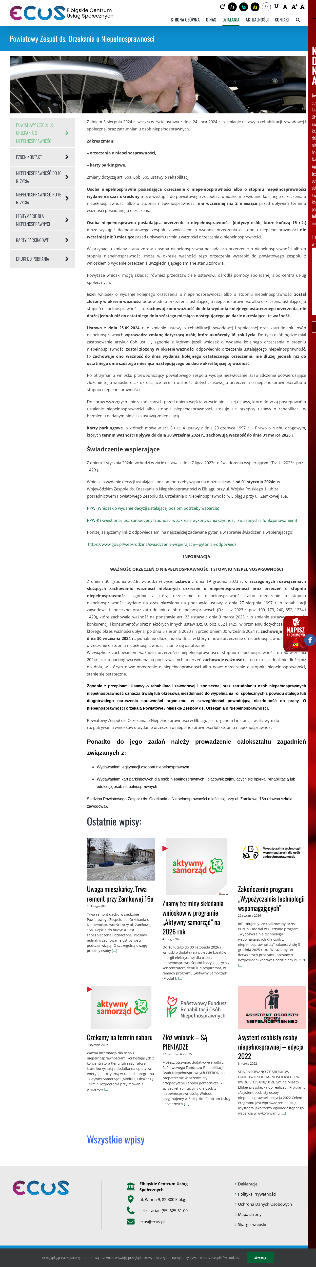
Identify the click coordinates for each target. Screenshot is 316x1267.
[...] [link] (114, 950)
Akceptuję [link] (260, 1257)
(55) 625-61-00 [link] (175, 1210)
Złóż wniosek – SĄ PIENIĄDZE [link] (184, 1042)
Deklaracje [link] (247, 1184)
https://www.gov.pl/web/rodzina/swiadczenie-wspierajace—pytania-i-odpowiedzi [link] (162, 544)
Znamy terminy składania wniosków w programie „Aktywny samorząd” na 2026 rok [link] (192, 917)
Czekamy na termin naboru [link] (120, 1037)
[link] (222, 6)
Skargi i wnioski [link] (252, 1224)
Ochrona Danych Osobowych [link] (265, 1204)
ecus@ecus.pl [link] (152, 1222)
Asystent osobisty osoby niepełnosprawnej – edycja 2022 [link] (270, 1046)
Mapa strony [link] (249, 1214)
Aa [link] (232, 7)
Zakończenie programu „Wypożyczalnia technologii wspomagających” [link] (271, 898)
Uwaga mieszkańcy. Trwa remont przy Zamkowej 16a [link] (120, 893)
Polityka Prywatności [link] (257, 1194)
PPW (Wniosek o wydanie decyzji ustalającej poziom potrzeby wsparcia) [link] (153, 508)
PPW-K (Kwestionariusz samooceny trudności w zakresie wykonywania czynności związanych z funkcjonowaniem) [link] (192, 520)
